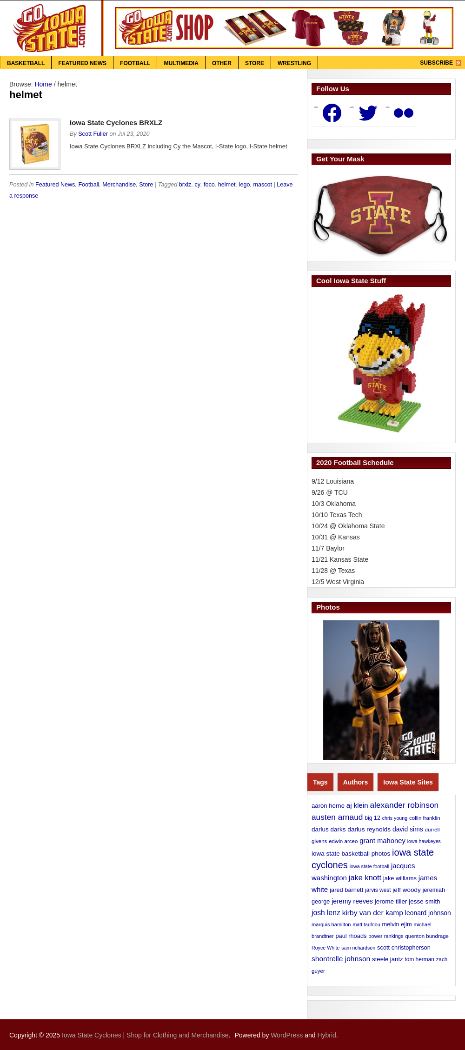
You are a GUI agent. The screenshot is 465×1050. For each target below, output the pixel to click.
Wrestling (294, 63)
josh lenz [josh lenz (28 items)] (326, 913)
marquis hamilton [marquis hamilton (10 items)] (331, 924)
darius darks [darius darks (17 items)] (328, 829)
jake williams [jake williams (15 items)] (400, 878)
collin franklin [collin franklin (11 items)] (424, 818)
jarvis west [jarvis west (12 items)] (378, 890)
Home (43, 84)
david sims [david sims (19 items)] (407, 829)
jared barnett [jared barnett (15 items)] (346, 889)
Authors (355, 782)
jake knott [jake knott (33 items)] (365, 877)
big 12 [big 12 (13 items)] (372, 818)
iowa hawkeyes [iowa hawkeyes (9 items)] (424, 841)
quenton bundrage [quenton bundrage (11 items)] (427, 936)
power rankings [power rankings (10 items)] (385, 936)
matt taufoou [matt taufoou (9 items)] (366, 924)
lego (244, 184)
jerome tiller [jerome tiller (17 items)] (391, 901)
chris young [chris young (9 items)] (395, 818)
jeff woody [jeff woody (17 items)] (406, 889)
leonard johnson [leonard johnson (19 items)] (428, 913)
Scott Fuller (93, 134)
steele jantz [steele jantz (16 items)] (387, 959)
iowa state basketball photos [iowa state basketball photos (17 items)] (351, 853)
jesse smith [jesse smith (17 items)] (424, 901)
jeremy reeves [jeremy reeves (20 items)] (352, 901)
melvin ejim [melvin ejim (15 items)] (397, 924)
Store (254, 63)
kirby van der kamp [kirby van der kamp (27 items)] (372, 913)
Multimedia (181, 63)
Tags (320, 782)
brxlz (185, 184)
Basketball (26, 63)
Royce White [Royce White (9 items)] (325, 947)
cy (197, 184)
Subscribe (436, 63)
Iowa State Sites (408, 782)
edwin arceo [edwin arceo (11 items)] (343, 841)
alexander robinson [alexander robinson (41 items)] (404, 805)
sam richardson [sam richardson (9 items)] (358, 947)
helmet (227, 184)
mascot (262, 184)
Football (135, 63)
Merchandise (119, 184)
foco (209, 184)
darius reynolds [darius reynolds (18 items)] (369, 829)
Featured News (82, 63)
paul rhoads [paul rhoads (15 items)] (350, 935)
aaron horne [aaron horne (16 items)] (328, 805)
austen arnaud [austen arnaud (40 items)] (337, 817)
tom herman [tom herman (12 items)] (419, 959)
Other (222, 63)
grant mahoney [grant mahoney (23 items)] (382, 840)
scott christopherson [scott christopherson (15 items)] (404, 947)
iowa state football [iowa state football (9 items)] (369, 866)
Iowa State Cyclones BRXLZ (116, 122)
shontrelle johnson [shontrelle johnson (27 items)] (341, 959)
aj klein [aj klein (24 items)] (357, 805)
